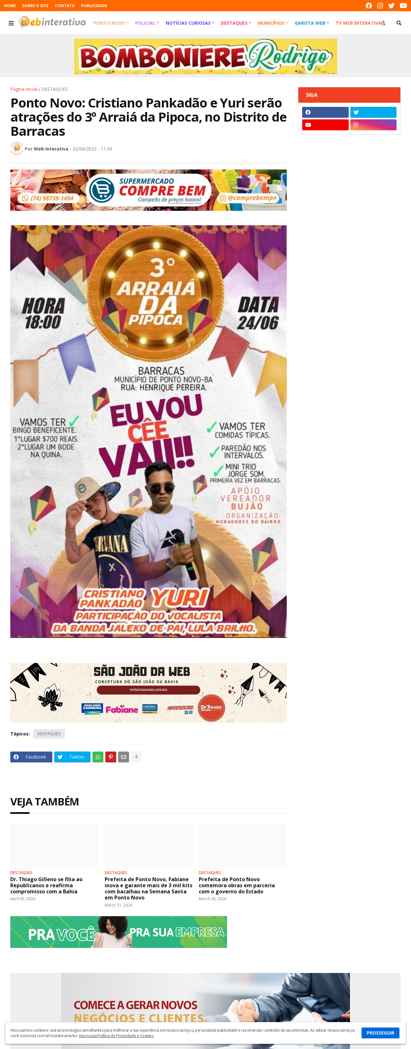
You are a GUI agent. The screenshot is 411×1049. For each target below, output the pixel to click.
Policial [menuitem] (145, 23)
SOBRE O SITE (35, 5)
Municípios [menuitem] (271, 23)
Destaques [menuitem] (234, 23)
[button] (11, 23)
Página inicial (23, 89)
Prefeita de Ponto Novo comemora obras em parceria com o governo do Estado (237, 885)
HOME (10, 5)
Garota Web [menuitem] (310, 23)
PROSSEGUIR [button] (380, 1033)
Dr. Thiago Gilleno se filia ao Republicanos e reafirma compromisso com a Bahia (46, 885)
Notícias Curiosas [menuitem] (188, 23)
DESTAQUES (54, 89)
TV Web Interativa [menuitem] (358, 23)
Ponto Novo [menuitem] (109, 23)
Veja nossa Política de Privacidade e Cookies (116, 1035)
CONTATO (65, 5)
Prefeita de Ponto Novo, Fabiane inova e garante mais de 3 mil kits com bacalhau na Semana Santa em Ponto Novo (148, 888)
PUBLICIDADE (94, 5)
